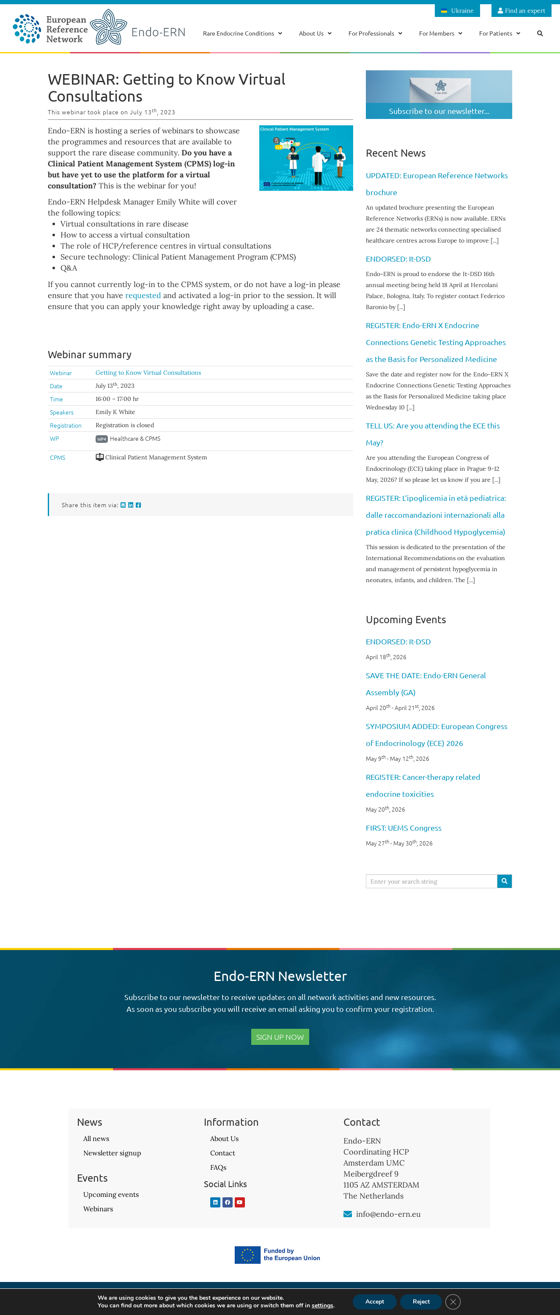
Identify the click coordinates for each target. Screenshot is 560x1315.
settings (322, 1305)
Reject (421, 1302)
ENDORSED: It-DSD (398, 258)
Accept (374, 1302)
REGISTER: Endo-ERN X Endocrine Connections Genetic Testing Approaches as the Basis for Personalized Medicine (436, 341)
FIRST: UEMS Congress (404, 827)
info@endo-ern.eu (388, 1214)
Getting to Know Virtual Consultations (148, 372)
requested (143, 295)
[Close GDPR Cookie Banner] (453, 1301)
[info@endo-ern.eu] (347, 1214)
